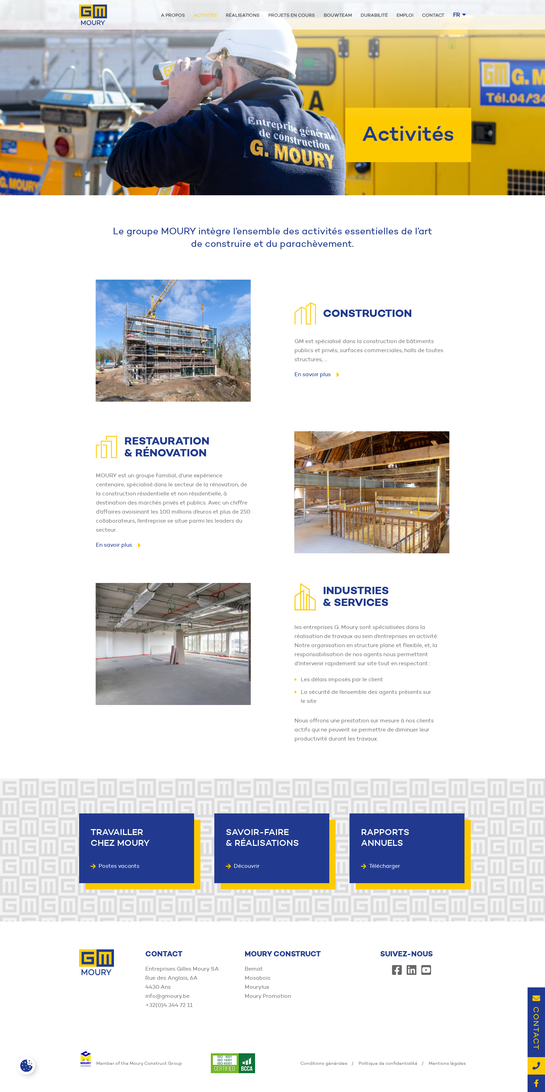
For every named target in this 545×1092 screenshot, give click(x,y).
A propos (173, 15)
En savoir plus (316, 374)
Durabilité (374, 15)
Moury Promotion (268, 996)
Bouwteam (338, 15)
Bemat (254, 968)
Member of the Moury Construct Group (130, 1063)
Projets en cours (291, 15)
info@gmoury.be (167, 996)
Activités (205, 15)
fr (459, 15)
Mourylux (257, 987)
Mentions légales (447, 1063)
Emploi (405, 15)
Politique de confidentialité (388, 1063)
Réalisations (243, 15)
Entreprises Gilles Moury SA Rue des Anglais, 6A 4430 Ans (182, 977)
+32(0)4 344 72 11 (169, 1005)
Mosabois (257, 978)
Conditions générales (323, 1063)
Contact (433, 15)
